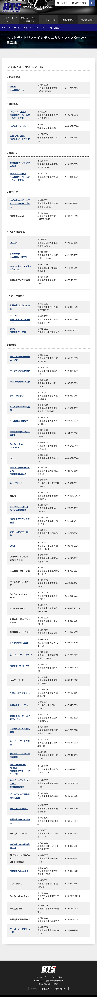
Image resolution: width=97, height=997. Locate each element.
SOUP (12, 545)
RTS (3, 27)
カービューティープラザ (21, 655)
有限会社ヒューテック (20, 705)
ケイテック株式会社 (19, 642)
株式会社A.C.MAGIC (19, 870)
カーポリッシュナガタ (20, 370)
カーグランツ (16, 483)
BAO (12, 458)
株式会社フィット (18, 126)
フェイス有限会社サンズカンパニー (20, 319)
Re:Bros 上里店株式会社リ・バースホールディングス (20, 115)
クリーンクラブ (17, 395)
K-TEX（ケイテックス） (21, 692)
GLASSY (13, 242)
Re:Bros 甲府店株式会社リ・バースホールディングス (20, 176)
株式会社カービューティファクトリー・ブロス (20, 203)
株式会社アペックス (19, 808)
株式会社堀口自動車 (19, 420)
